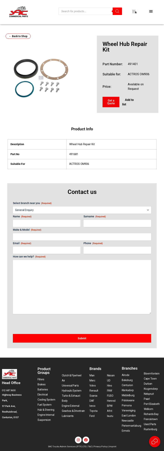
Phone (93, 243)
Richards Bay (151, 414)
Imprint (112, 446)
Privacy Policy (100, 446)
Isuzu (110, 415)
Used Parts (150, 424)
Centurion (127, 385)
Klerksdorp (128, 390)
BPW (109, 405)
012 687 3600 (8, 390)
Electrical (43, 394)
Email (22, 243)
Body (65, 400)
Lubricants (68, 415)
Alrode (125, 375)
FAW (109, 390)
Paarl (147, 398)
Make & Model (27, 230)
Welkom (148, 408)
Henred (111, 400)
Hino (109, 385)
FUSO (110, 395)
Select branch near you (32, 203)
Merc (92, 380)
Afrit (109, 410)
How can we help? (29, 256)
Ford (92, 415)
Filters (41, 379)
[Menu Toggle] (151, 11)
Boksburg (127, 380)
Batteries (43, 389)
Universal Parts (70, 385)
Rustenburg (150, 429)
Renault (93, 390)
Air (63, 380)
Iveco (92, 405)
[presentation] (41, 322)
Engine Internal (46, 414)
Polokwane (128, 400)
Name (22, 216)
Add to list (128, 102)
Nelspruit (149, 393)
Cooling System (46, 399)
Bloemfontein (151, 373)
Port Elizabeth (152, 403)
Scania (93, 395)
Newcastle (128, 420)
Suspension (44, 419)
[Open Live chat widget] (154, 441)
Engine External (70, 405)
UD (108, 380)
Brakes (41, 384)
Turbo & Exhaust (71, 395)
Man (92, 375)
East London (129, 415)
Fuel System (45, 404)
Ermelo (126, 430)
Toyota (93, 410)
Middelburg (128, 395)
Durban (148, 383)
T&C (90, 446)
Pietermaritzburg (131, 425)
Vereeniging (128, 410)
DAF (91, 400)
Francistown (151, 419)
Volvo (92, 385)
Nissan (111, 375)
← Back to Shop (18, 36)
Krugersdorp (151, 388)
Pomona (126, 405)
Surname (94, 216)
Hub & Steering (46, 409)
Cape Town (150, 378)
